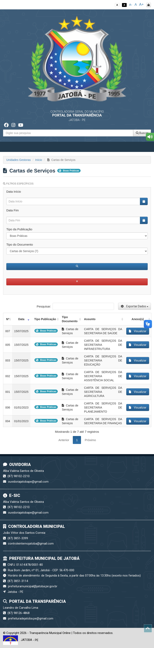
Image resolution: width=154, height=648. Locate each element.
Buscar (142, 133)
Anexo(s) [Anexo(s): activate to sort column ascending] (138, 319)
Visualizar (137, 331)
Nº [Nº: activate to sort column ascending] (7, 319)
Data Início (13, 191)
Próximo (90, 440)
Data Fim (12, 210)
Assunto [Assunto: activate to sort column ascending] (89, 319)
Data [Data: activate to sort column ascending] (21, 319)
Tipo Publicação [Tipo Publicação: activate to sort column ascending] (45, 319)
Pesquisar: (75, 306)
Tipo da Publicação (19, 229)
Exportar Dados (134, 306)
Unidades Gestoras (18, 159)
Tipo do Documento (19, 244)
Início (38, 159)
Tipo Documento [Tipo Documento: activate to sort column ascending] (70, 319)
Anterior (64, 440)
